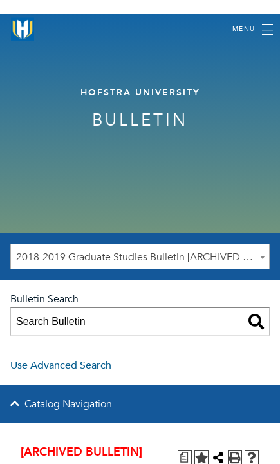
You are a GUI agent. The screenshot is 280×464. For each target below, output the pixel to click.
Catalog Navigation (68, 404)
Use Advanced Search (60, 365)
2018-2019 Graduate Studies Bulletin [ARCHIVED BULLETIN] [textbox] (142, 257)
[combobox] (140, 256)
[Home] (22, 29)
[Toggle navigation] (253, 29)
